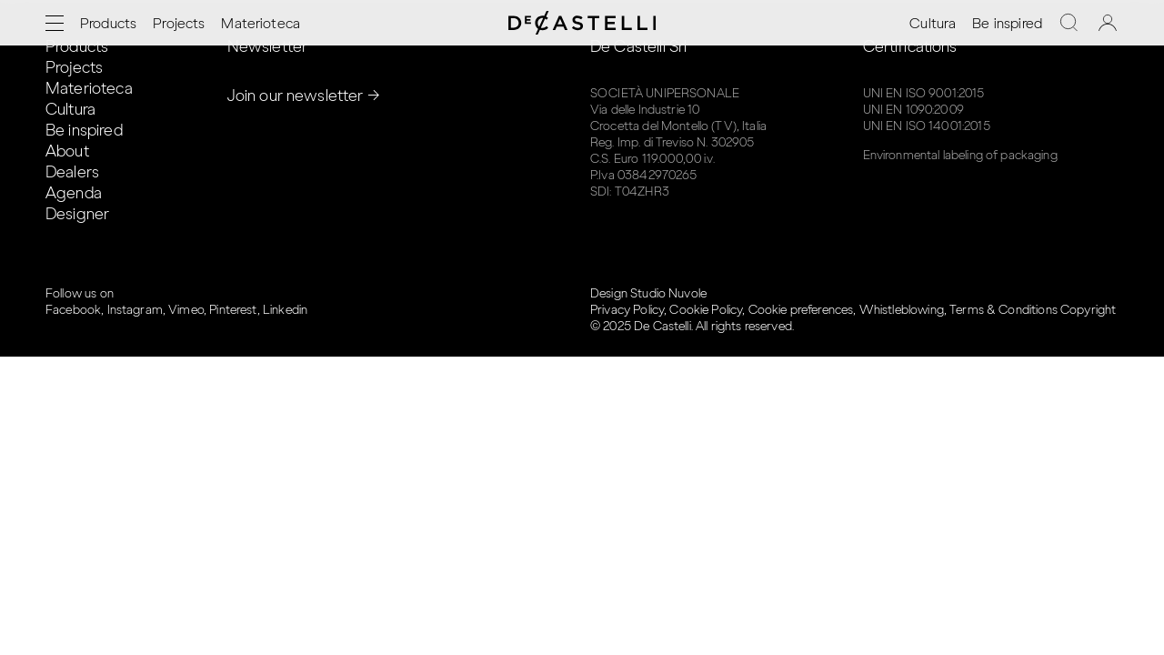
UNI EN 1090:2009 (913, 109)
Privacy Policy (627, 309)
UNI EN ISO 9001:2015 (924, 93)
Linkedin (285, 309)
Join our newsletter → (303, 96)
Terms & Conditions (1003, 309)
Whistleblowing (901, 309)
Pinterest (232, 309)
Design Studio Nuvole (648, 293)
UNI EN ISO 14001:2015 (926, 126)
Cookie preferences (801, 309)
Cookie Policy (705, 309)
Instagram (135, 309)
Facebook (73, 309)
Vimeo (186, 309)
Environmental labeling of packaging (960, 155)
